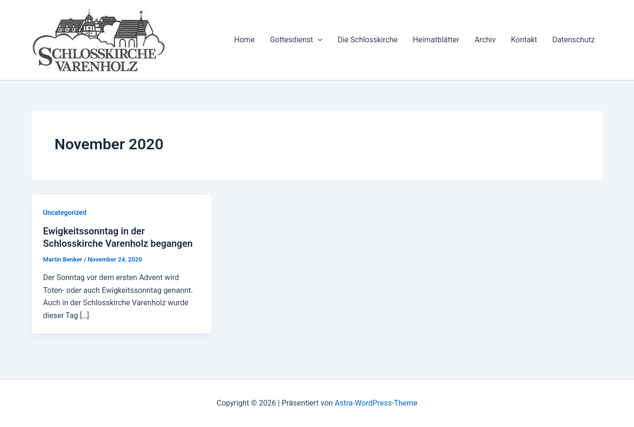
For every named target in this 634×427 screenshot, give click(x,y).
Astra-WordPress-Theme (376, 403)
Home (244, 39)
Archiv (485, 39)
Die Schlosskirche (368, 39)
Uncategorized (65, 212)
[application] (317, 40)
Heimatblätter (436, 39)
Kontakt (524, 39)
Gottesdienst (296, 40)
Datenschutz (573, 39)
